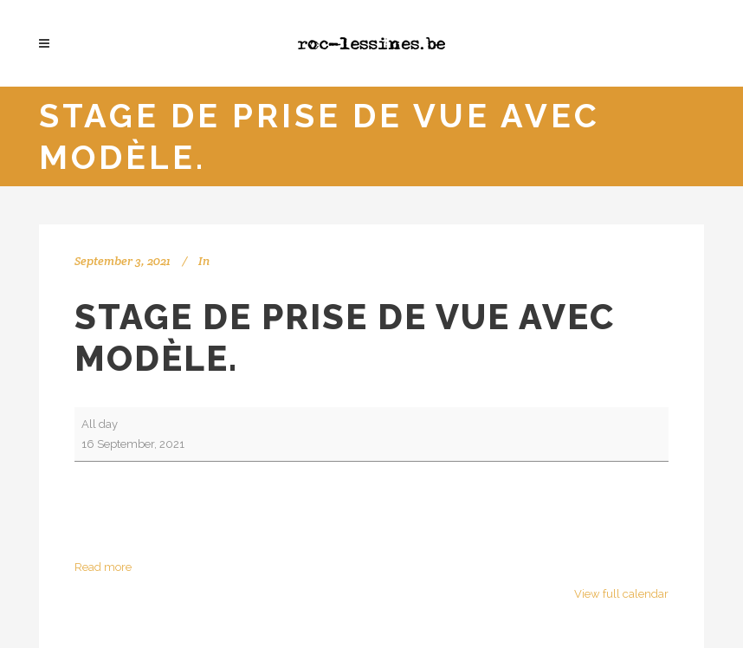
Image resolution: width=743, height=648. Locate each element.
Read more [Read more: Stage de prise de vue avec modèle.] (103, 567)
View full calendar (621, 593)
